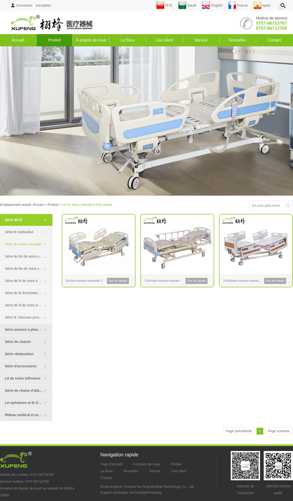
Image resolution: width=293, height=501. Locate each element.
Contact (274, 40)
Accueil (17, 40)
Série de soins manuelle (26, 244)
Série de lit (28, 220)
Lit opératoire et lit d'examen (28, 403)
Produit (54, 40)
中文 (164, 5)
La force (128, 40)
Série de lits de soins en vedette (28, 269)
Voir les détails (117, 280)
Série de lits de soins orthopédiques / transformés (28, 256)
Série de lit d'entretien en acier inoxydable (28, 293)
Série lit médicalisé (26, 232)
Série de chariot (26, 342)
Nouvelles (237, 40)
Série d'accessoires (26, 366)
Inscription (43, 5)
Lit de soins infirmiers (26, 378)
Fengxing (154, 492)
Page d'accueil (111, 464)
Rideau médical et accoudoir (28, 415)
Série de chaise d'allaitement (28, 391)
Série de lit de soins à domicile (28, 281)
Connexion (21, 5)
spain (262, 5)
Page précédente (239, 431)
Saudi (187, 5)
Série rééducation (26, 354)
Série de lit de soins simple (26, 305)
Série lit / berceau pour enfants (28, 317)
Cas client (164, 40)
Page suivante (279, 431)
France (238, 5)
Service (200, 40)
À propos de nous (91, 40)
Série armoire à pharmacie (26, 330)
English (212, 5)
